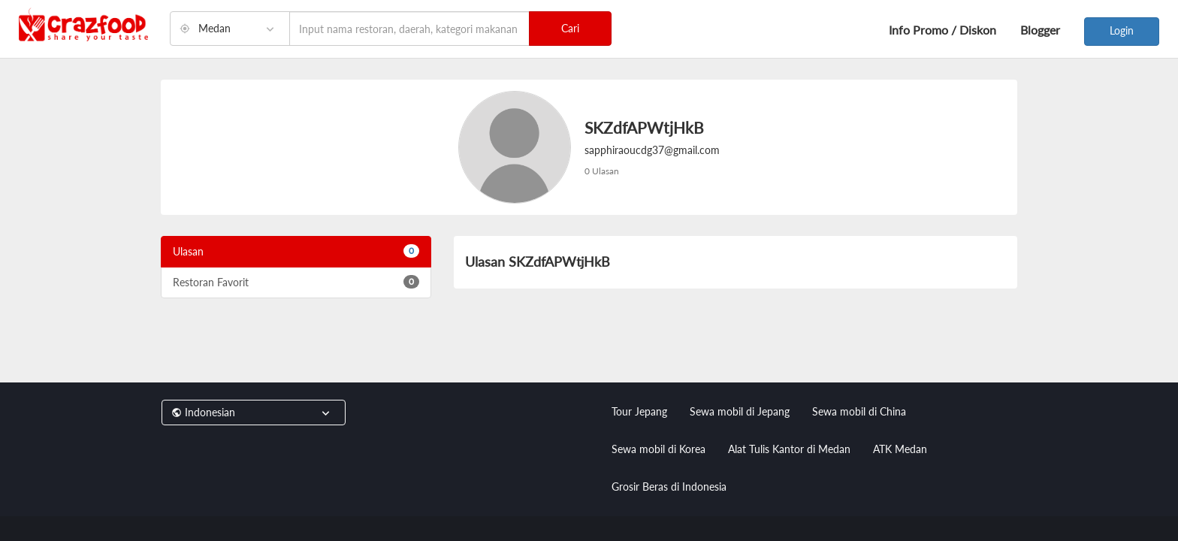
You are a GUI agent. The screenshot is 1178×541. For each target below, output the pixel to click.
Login (1122, 30)
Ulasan (296, 251)
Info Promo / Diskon (942, 30)
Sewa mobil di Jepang (740, 411)
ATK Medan (900, 449)
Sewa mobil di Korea (658, 449)
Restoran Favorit (296, 282)
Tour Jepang (639, 411)
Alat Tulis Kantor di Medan (789, 449)
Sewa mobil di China (859, 411)
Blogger (1040, 30)
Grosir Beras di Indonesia (669, 486)
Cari (570, 28)
